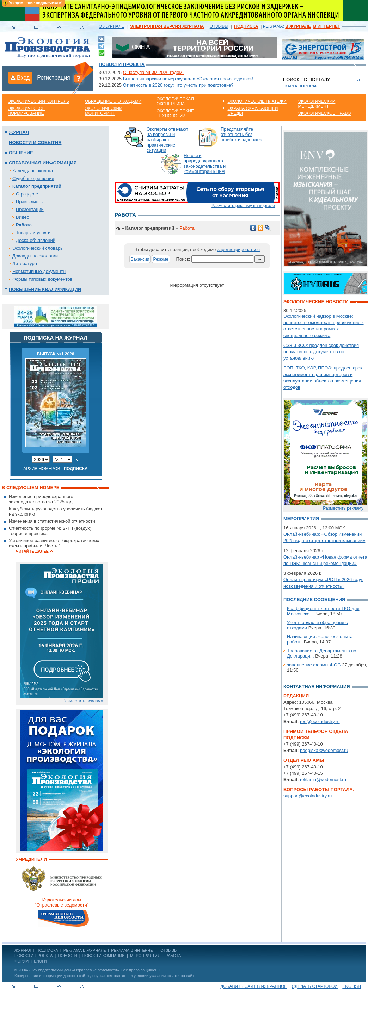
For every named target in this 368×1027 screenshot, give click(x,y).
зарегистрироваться (238, 249)
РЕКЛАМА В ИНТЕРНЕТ (133, 950)
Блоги (40, 961)
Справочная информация (43, 163)
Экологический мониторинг (103, 111)
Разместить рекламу (82, 700)
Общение (21, 152)
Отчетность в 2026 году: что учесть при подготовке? (178, 85)
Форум (21, 961)
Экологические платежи (257, 101)
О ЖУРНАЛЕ (111, 26)
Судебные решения (33, 178)
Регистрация (53, 78)
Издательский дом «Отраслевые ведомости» (78, 970)
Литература (24, 263)
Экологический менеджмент (316, 104)
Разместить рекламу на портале (243, 205)
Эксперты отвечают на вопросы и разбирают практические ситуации (167, 139)
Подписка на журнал (55, 338)
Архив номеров (41, 468)
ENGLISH (351, 986)
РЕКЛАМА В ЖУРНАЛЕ (84, 950)
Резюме (160, 259)
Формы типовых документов (42, 279)
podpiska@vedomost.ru (324, 750)
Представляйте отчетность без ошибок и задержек (241, 134)
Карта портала (301, 86)
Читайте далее (32, 551)
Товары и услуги (33, 232)
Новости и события (35, 142)
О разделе (27, 194)
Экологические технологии (175, 113)
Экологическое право (324, 113)
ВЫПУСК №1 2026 (55, 353)
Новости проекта (122, 64)
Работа (24, 225)
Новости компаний (103, 955)
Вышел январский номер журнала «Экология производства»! (188, 78)
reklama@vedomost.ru (323, 779)
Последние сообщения (314, 599)
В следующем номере (30, 487)
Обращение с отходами (113, 101)
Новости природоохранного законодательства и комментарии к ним (205, 163)
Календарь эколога (32, 170)
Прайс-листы (30, 201)
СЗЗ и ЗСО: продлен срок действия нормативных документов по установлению (321, 352)
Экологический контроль (38, 101)
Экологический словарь (37, 248)
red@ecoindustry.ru (320, 721)
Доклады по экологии (35, 256)
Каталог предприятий (36, 186)
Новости (67, 955)
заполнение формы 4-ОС (314, 664)
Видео (22, 217)
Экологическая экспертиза (175, 101)
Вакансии (140, 259)
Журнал (19, 132)
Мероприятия (301, 518)
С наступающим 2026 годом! (153, 72)
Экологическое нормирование (26, 111)
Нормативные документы (39, 271)
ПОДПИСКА (47, 950)
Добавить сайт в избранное (253, 986)
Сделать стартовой (315, 986)
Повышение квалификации (45, 289)
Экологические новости (316, 301)
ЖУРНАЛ (22, 950)
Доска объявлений (35, 240)
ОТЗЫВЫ (219, 26)
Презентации (30, 209)
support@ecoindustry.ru (307, 795)
